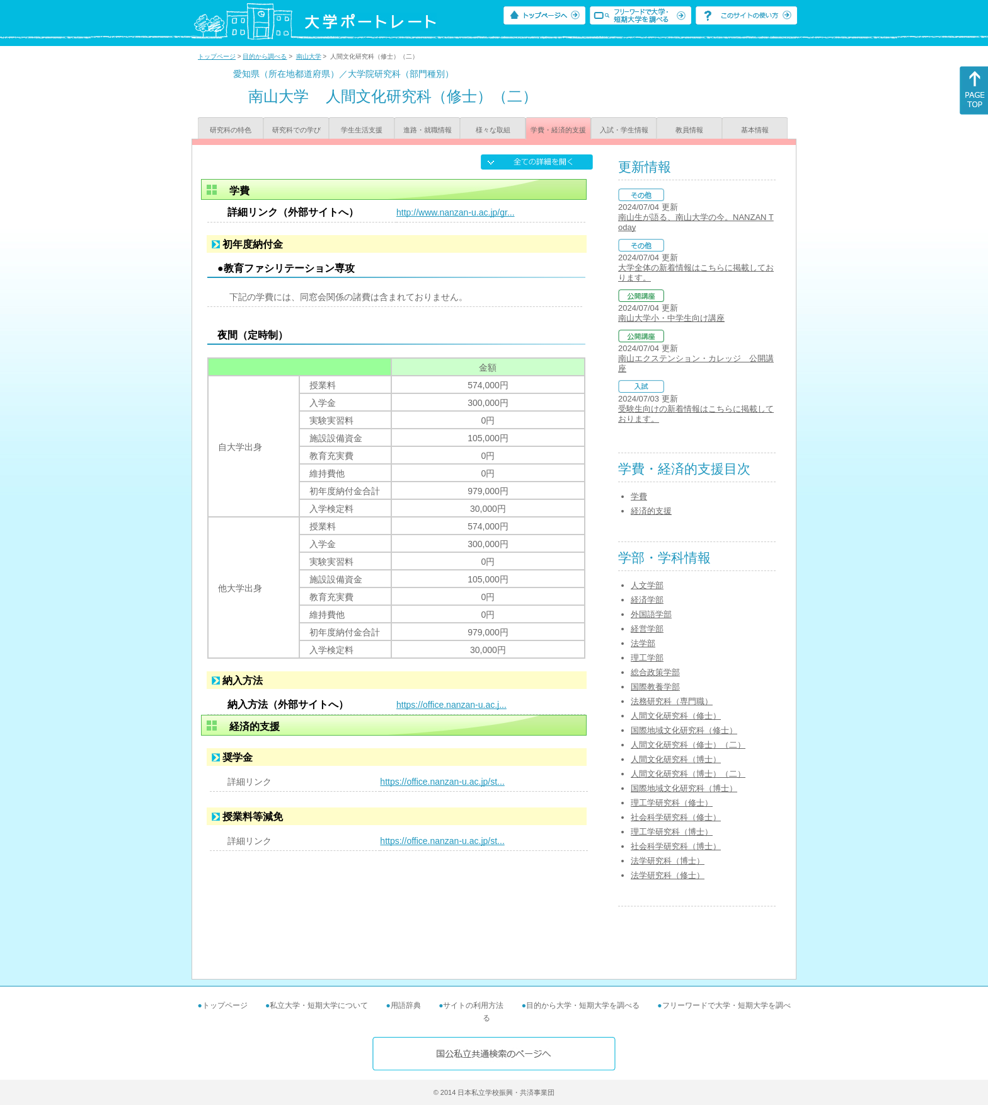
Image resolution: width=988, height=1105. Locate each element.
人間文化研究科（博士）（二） (688, 773)
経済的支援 (651, 511)
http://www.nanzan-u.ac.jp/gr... (455, 212)
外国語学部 (651, 614)
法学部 (643, 643)
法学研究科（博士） (667, 860)
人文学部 (647, 585)
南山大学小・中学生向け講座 (671, 318)
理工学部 (647, 657)
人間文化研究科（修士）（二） (688, 744)
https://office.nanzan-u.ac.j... (451, 705)
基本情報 (755, 130)
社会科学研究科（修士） (676, 817)
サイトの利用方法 (473, 1005)
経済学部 (647, 600)
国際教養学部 (655, 686)
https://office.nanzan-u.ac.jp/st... (442, 782)
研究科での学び (296, 130)
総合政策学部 (655, 672)
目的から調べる (265, 56)
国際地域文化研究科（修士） (684, 730)
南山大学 (308, 56)
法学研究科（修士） (667, 875)
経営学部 (647, 628)
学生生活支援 (361, 130)
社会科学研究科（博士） (676, 846)
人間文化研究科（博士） (676, 759)
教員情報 (689, 130)
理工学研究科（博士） (672, 831)
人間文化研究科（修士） (676, 715)
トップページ (217, 56)
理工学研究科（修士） (672, 802)
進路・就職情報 (427, 130)
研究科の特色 (230, 130)
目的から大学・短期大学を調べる (583, 1005)
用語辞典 (406, 1005)
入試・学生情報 (624, 130)
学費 (639, 496)
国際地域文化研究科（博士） (684, 788)
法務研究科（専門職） (672, 701)
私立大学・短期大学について (319, 1005)
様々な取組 (493, 130)
